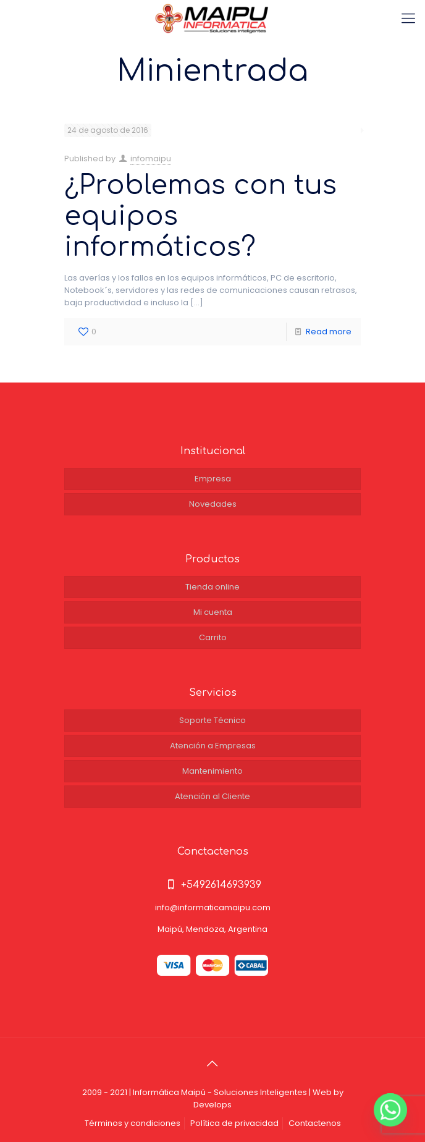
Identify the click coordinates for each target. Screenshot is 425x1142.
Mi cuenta (212, 612)
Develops (212, 1104)
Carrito (213, 637)
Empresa (213, 478)
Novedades (213, 504)
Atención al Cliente (212, 796)
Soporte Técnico (212, 720)
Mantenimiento (212, 771)
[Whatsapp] (390, 1110)
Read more (328, 331)
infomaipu (150, 158)
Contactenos (314, 1123)
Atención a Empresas (213, 745)
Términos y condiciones (132, 1123)
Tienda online (212, 587)
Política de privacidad (234, 1123)
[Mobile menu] (408, 18)
